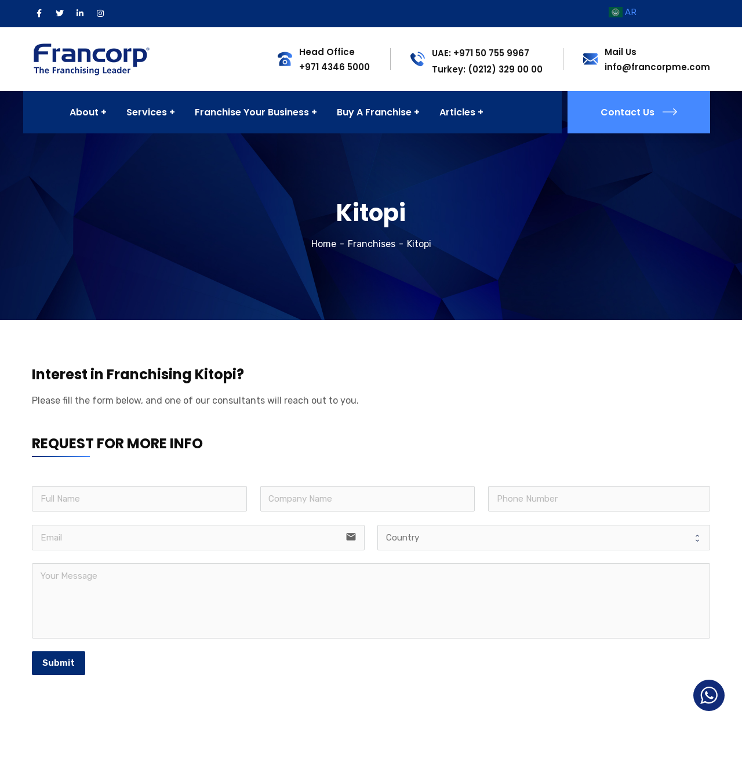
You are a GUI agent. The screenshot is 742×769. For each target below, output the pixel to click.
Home (323, 243)
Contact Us (639, 112)
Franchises (371, 243)
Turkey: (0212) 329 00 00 (487, 69)
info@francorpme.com (657, 67)
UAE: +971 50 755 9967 (480, 53)
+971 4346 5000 (334, 67)
